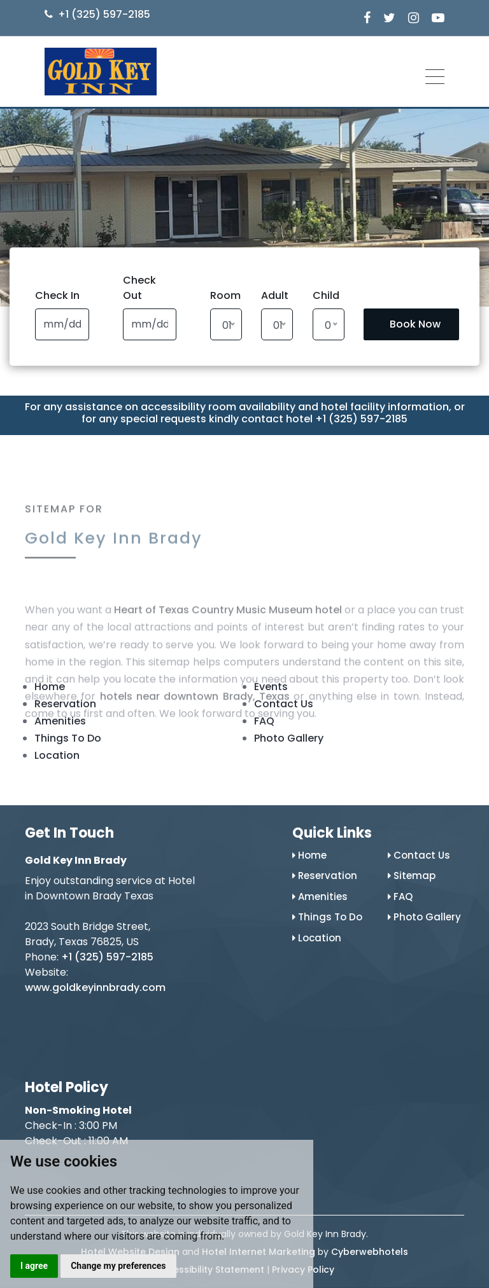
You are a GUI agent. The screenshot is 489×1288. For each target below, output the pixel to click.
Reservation (65, 703)
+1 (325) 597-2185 (104, 14)
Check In (57, 295)
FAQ (264, 721)
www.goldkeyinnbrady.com (95, 987)
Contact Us (283, 703)
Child (326, 295)
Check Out (139, 288)
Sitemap (412, 875)
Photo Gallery (288, 738)
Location (57, 755)
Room (225, 295)
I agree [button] (34, 1266)
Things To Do (67, 738)
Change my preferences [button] (118, 1266)
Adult (274, 295)
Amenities (60, 721)
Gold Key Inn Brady (113, 555)
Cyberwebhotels (369, 1251)
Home (49, 686)
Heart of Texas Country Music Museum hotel (228, 653)
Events (271, 686)
